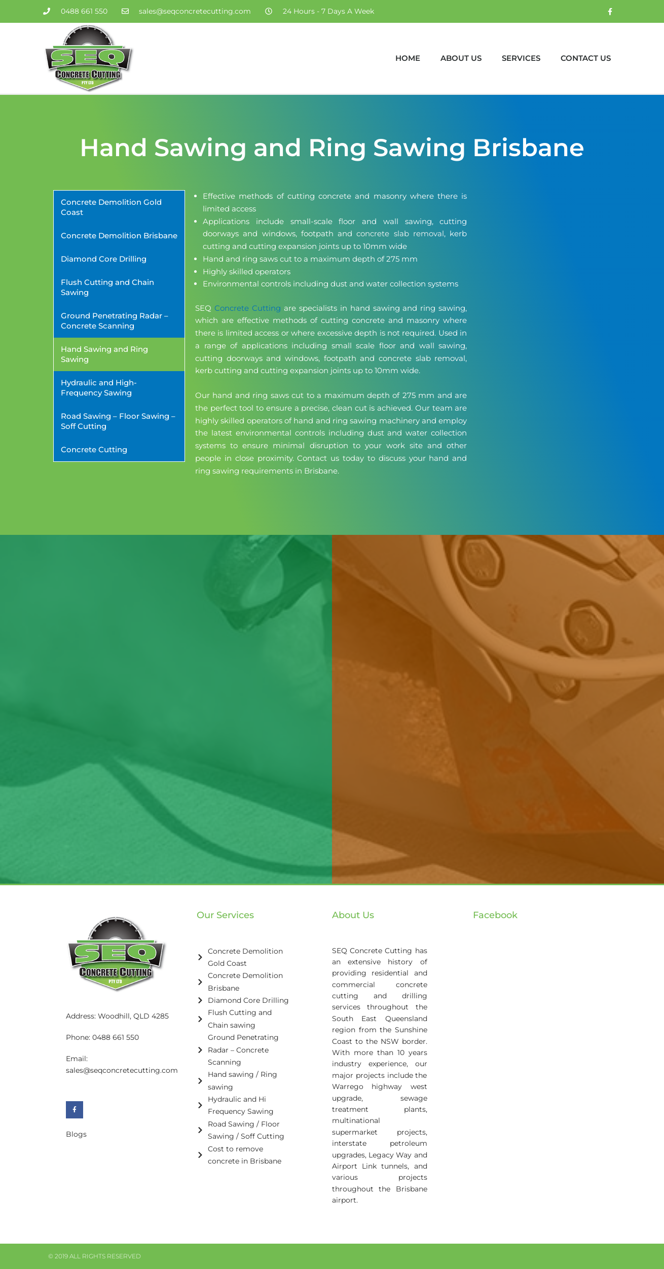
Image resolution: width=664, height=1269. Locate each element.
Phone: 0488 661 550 (102, 1037)
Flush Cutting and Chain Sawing (107, 287)
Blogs (76, 1134)
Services (521, 58)
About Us (461, 58)
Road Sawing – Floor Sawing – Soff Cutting (118, 421)
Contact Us (586, 58)
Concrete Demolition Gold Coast (111, 207)
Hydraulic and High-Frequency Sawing (99, 387)
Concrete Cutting (94, 449)
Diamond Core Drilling (103, 259)
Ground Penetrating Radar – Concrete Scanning (114, 321)
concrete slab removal (400, 233)
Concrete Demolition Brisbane (119, 235)
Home (407, 58)
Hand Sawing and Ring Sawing (104, 354)
